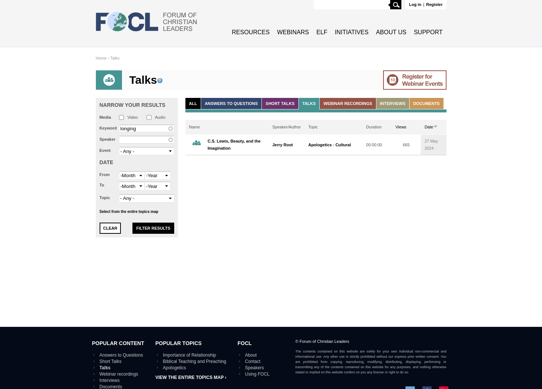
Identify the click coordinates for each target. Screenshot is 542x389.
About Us (391, 32)
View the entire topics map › (191, 377)
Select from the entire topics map (129, 212)
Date (106, 162)
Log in (415, 4)
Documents (426, 103)
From (105, 174)
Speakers (254, 367)
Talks (114, 58)
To (102, 185)
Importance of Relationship (189, 355)
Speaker (108, 139)
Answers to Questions (231, 103)
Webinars (293, 32)
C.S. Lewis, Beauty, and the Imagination (234, 144)
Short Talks (280, 103)
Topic (105, 197)
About (251, 355)
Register (434, 4)
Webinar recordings (347, 103)
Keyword (108, 128)
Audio (160, 117)
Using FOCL (257, 374)
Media (105, 117)
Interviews (392, 103)
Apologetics (320, 145)
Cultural (343, 145)
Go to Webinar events (415, 80)
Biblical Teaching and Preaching (194, 361)
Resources (251, 32)
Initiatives (352, 32)
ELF (321, 32)
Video (133, 117)
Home (101, 58)
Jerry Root (282, 145)
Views (400, 127)
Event (105, 150)
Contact (252, 361)
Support (428, 32)
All (193, 103)
